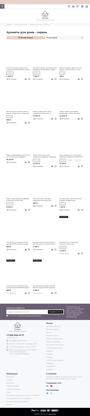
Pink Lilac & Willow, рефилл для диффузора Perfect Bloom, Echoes (17, 68)
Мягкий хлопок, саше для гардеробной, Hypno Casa (42, 199)
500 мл (36, 160)
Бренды (49, 370)
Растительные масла (54, 339)
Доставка (10, 377)
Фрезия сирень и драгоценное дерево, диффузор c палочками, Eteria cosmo (17, 112)
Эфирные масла (52, 336)
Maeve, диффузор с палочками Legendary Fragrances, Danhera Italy (71, 156)
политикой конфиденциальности (29, 315)
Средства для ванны (54, 348)
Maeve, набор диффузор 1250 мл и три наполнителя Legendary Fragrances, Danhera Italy (18, 156)
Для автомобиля (52, 329)
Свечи (48, 332)
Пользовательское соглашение (18, 398)
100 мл (10, 204)
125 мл (63, 160)
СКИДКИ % (50, 366)
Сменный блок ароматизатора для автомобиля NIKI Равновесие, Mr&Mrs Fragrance (18, 287)
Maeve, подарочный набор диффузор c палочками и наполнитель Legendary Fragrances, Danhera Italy (45, 112)
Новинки (49, 363)
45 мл (9, 116)
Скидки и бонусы (13, 389)
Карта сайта (52, 414)
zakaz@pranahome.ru (17, 341)
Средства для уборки (54, 360)
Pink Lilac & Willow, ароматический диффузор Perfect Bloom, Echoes (45, 68)
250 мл (70, 160)
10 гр (62, 73)
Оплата (9, 380)
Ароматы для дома (53, 326)
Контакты (10, 383)
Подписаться (55, 312)
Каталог (9, 405)
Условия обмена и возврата (17, 402)
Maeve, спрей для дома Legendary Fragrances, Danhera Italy (17, 199)
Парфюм (49, 351)
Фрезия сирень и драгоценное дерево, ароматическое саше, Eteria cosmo (70, 69)
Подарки (49, 354)
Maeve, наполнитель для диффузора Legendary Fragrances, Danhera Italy (44, 156)
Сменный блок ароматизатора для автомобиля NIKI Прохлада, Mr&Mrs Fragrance (17, 243)
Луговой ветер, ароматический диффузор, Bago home (70, 199)
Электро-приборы (53, 342)
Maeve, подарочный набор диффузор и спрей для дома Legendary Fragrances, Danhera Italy (71, 112)
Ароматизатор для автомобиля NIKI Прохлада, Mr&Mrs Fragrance (44, 286)
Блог (8, 392)
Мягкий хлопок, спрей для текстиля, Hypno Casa (68, 243)
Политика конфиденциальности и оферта (23, 395)
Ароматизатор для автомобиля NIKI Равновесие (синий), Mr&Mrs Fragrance (44, 243)
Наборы (49, 357)
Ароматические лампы (55, 345)
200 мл (10, 73)
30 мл (62, 204)
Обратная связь (12, 386)
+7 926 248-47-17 (15, 335)
